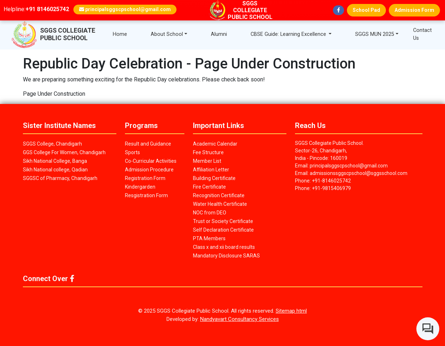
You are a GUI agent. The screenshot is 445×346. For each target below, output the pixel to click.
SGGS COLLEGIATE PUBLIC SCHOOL (67, 34)
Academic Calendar (215, 144)
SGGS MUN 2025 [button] (374, 34)
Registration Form (145, 178)
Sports (132, 152)
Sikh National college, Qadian (55, 169)
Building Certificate (214, 178)
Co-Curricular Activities (150, 161)
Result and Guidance (148, 144)
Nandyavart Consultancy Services (239, 319)
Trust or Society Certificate (223, 221)
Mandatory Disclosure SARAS (226, 256)
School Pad (366, 10)
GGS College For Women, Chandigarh (64, 152)
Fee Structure (208, 152)
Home (120, 34)
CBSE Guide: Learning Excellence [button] (289, 34)
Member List (207, 161)
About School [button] (167, 34)
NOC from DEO (209, 212)
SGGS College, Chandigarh (52, 144)
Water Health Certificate (220, 204)
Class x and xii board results (224, 247)
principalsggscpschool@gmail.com (125, 9)
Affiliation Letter (211, 169)
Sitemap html (291, 311)
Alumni (219, 34)
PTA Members (209, 238)
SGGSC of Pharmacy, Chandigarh (60, 178)
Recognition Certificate (219, 195)
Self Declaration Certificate (223, 230)
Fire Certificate (209, 187)
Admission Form (414, 10)
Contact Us (422, 34)
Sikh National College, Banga (55, 161)
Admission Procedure (149, 169)
